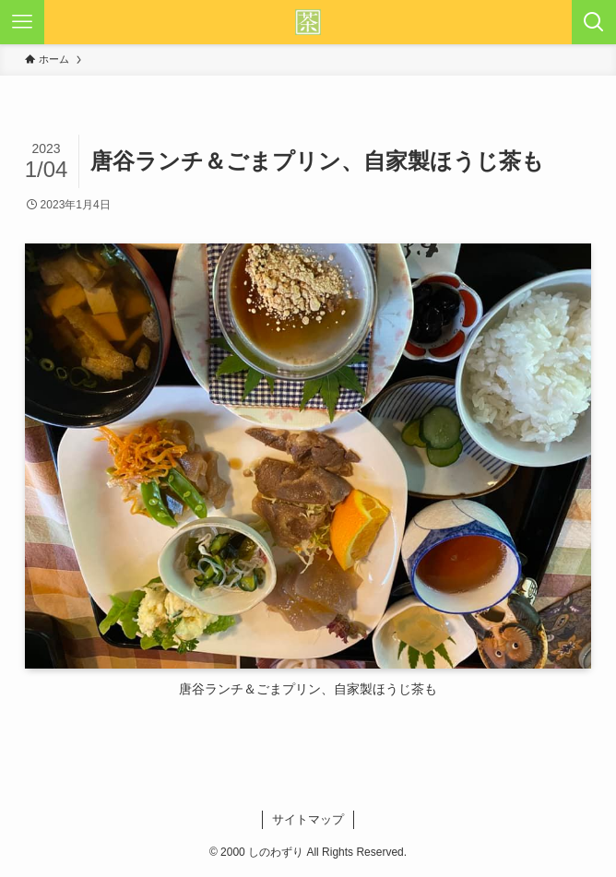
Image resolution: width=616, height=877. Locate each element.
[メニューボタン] (22, 22)
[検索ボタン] (594, 22)
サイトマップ (308, 819)
